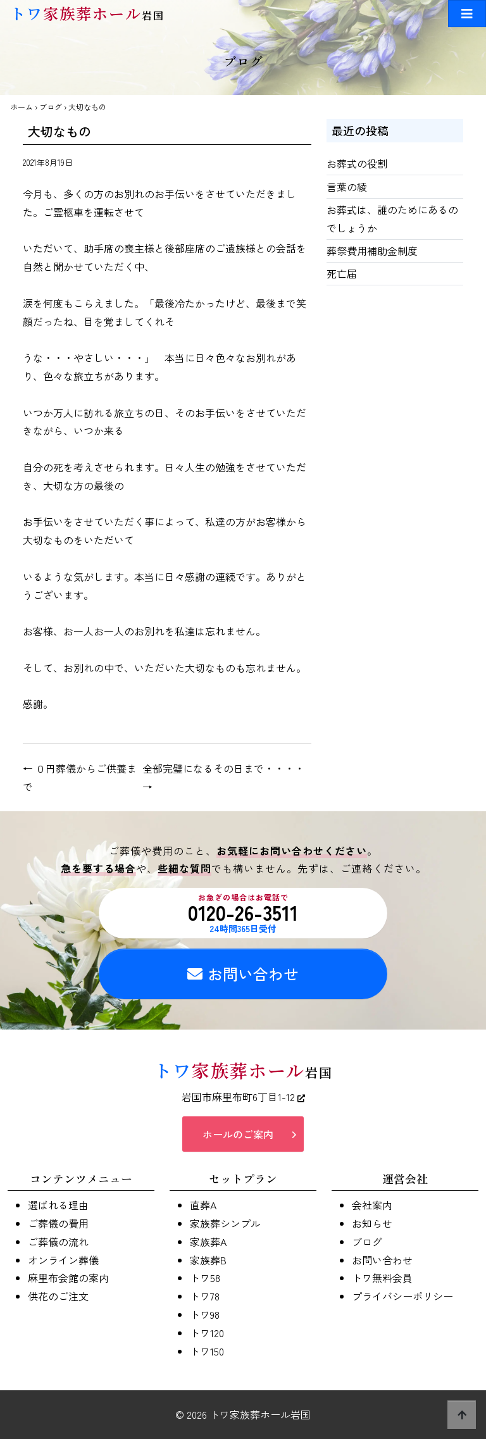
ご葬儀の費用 (58, 1223)
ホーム (21, 106)
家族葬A (208, 1241)
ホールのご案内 (237, 1134)
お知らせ (372, 1223)
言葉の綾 (347, 186)
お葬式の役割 (357, 163)
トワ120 (207, 1332)
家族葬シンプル (225, 1223)
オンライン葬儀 (63, 1260)
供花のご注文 (58, 1296)
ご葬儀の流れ (58, 1241)
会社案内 (372, 1204)
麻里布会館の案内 (68, 1277)
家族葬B (208, 1260)
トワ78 (205, 1296)
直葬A (203, 1204)
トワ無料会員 (382, 1277)
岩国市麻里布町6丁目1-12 (243, 1096)
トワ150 (207, 1351)
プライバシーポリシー (402, 1296)
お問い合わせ (243, 973)
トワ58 (205, 1277)
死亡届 (342, 273)
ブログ (50, 106)
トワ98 (205, 1314)
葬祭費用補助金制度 (372, 250)
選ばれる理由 (58, 1204)
